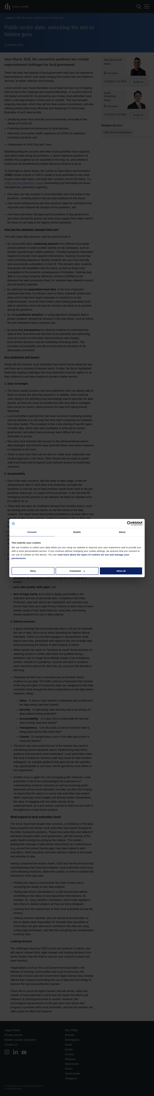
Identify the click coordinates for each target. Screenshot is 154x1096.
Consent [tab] (32, 532)
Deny (33, 571)
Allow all (121, 571)
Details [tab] (77, 532)
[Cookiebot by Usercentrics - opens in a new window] (129, 523)
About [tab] (122, 532)
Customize (77, 571)
